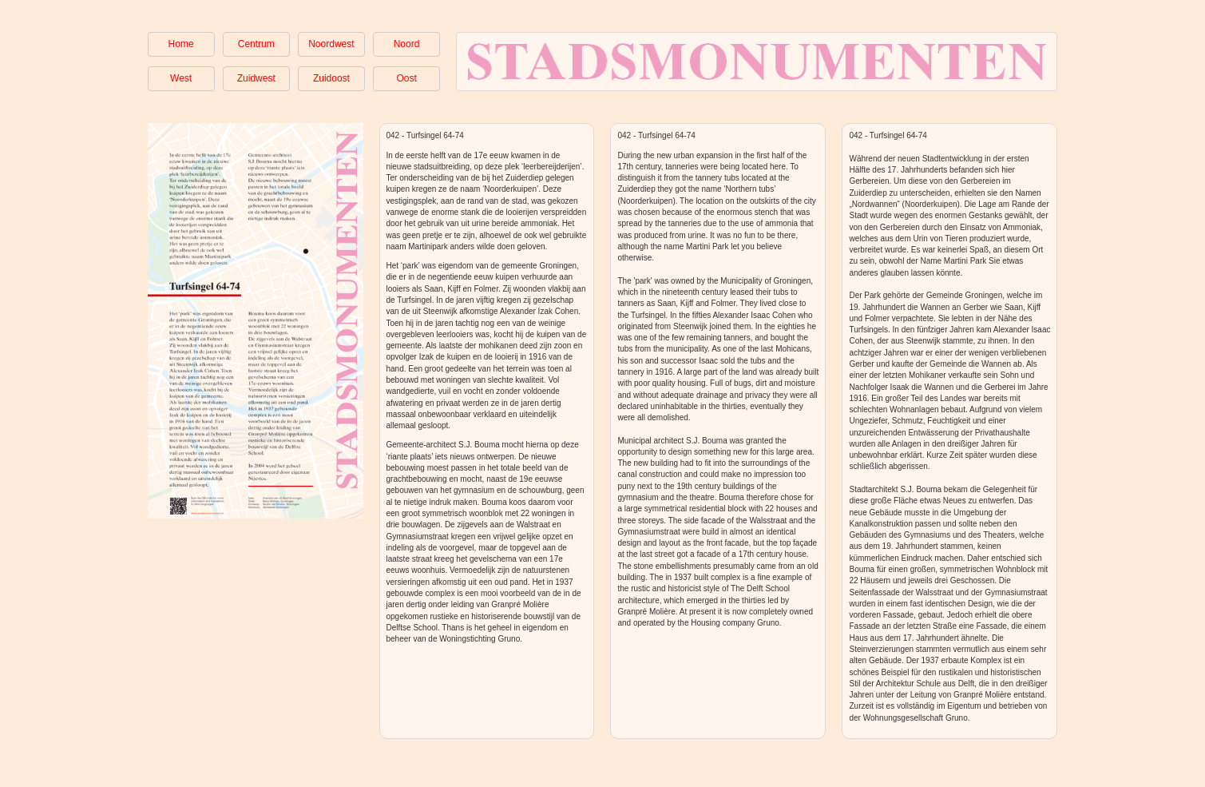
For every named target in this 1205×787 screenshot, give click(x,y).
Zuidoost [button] (331, 78)
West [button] (181, 78)
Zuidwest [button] (256, 78)
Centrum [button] (256, 44)
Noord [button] (407, 44)
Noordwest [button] (331, 44)
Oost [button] (406, 78)
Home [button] (181, 44)
